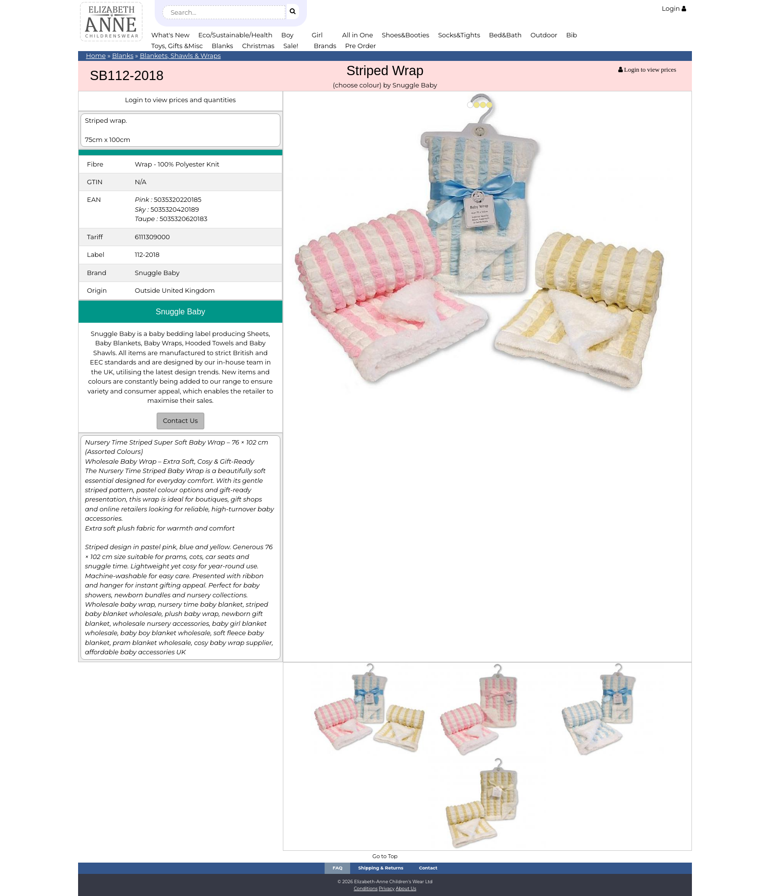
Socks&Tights (459, 35)
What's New (170, 35)
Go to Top (384, 856)
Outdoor (543, 35)
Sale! (290, 46)
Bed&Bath (505, 35)
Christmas (258, 46)
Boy (287, 35)
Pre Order (360, 46)
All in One (357, 35)
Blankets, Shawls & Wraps (180, 55)
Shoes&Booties (406, 35)
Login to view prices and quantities (180, 100)
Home (96, 55)
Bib (571, 35)
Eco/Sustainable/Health (235, 35)
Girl (317, 35)
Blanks (222, 46)
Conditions (366, 888)
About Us (406, 888)
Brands (325, 46)
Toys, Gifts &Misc (177, 46)
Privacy (386, 888)
